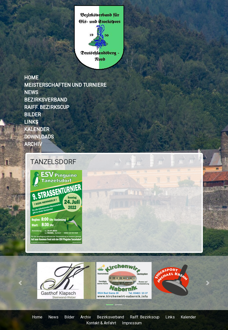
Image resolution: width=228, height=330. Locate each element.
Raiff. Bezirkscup (46, 107)
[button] (20, 283)
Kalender (36, 129)
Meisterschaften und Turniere (65, 85)
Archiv (33, 144)
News (31, 92)
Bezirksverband (45, 100)
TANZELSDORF (53, 162)
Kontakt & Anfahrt (101, 323)
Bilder (32, 115)
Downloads (39, 137)
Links (31, 122)
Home (31, 78)
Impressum (132, 323)
